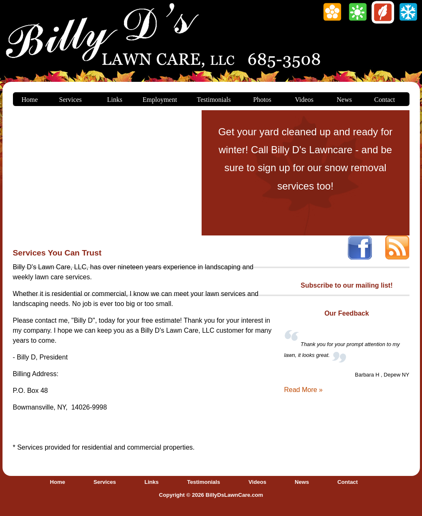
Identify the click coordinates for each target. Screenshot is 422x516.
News (344, 99)
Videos (304, 99)
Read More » (303, 389)
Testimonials (214, 99)
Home (30, 99)
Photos (262, 99)
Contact (384, 99)
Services (70, 99)
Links (114, 99)
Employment (160, 99)
